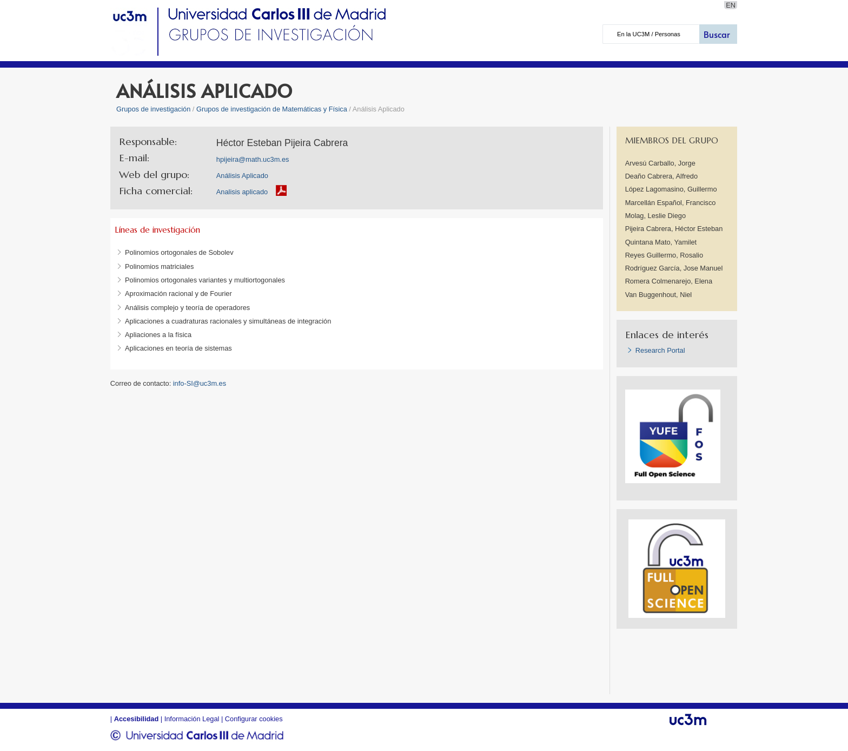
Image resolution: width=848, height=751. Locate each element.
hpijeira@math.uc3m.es (252, 159)
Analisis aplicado (242, 192)
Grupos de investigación (153, 109)
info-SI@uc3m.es (199, 383)
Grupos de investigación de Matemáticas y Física (271, 109)
